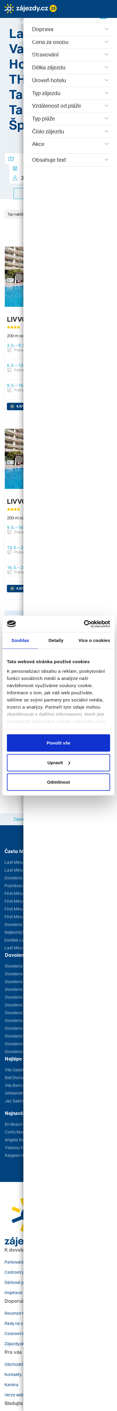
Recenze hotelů (19, 1313)
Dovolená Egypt (19, 1020)
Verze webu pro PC (22, 1394)
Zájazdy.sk (14, 1343)
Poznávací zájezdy (22, 885)
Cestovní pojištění (21, 1272)
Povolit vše (58, 742)
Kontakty (13, 1374)
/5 (20, 406)
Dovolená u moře (20, 924)
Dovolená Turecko (22, 989)
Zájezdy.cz (23, 819)
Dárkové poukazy (20, 1282)
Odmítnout (58, 782)
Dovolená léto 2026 (22, 877)
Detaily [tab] (56, 640)
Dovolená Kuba (19, 1051)
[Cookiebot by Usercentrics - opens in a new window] (84, 624)
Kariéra (11, 1384)
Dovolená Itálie (19, 1043)
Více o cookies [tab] (94, 640)
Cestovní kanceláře (22, 1333)
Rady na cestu (18, 1323)
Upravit (58, 762)
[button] (30, 22)
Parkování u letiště (21, 1261)
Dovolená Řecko (20, 965)
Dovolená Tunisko (21, 997)
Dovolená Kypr (18, 1035)
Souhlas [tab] (20, 640)
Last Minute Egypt (21, 862)
